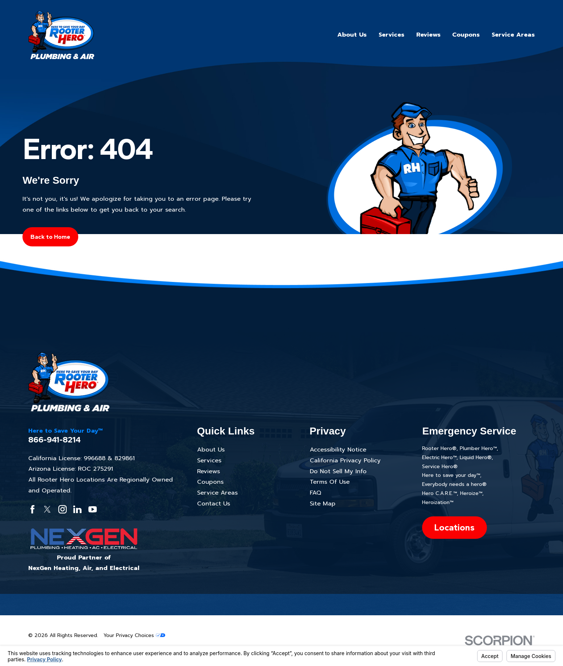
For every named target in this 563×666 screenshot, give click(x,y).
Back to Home (50, 236)
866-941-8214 (54, 440)
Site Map (322, 503)
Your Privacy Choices (134, 635)
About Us (211, 449)
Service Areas (217, 492)
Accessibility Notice (338, 449)
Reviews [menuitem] (428, 34)
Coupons (210, 481)
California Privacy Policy (345, 460)
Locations (454, 527)
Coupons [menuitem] (466, 34)
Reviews (208, 471)
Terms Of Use (330, 481)
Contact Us (213, 503)
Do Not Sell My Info (338, 471)
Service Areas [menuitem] (513, 34)
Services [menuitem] (391, 34)
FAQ (315, 492)
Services (209, 460)
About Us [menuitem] (352, 34)
